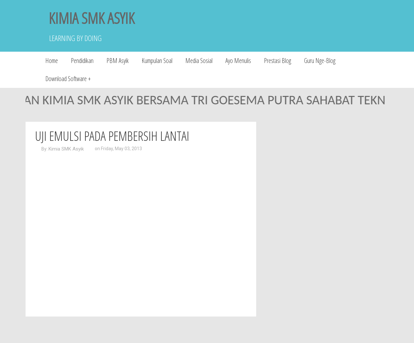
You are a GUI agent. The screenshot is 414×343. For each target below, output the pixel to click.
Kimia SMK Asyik (66, 149)
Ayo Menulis (238, 60)
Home (51, 60)
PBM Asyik (117, 60)
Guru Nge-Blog (319, 60)
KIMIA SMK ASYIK (92, 17)
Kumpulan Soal (157, 60)
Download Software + (68, 78)
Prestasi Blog (277, 60)
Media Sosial (198, 60)
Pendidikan (82, 60)
